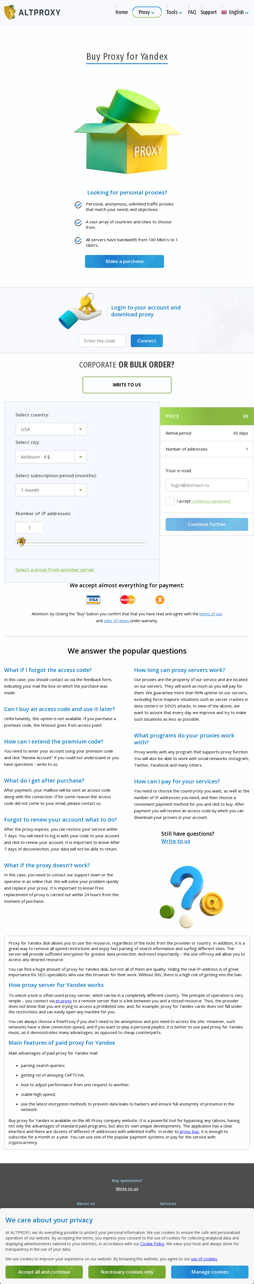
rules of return (117, 620)
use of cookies (204, 1258)
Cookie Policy (152, 1243)
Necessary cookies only (126, 1272)
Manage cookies (209, 1272)
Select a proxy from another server (54, 569)
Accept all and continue (44, 1272)
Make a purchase (124, 261)
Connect (146, 341)
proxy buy (189, 1131)
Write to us (127, 385)
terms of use (211, 613)
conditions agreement (211, 501)
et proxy (63, 1000)
